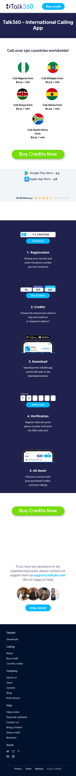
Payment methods (16, 717)
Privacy (18, 769)
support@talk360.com (50, 575)
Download (12, 639)
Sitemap (39, 769)
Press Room (13, 698)
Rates (9, 653)
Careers (10, 687)
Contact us (12, 722)
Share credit (13, 732)
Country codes (14, 663)
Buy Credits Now (38, 154)
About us (11, 677)
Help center (13, 712)
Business (11, 737)
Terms (28, 769)
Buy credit (12, 658)
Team (9, 682)
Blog (9, 693)
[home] (24, 6)
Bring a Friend (14, 727)
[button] (68, 6)
